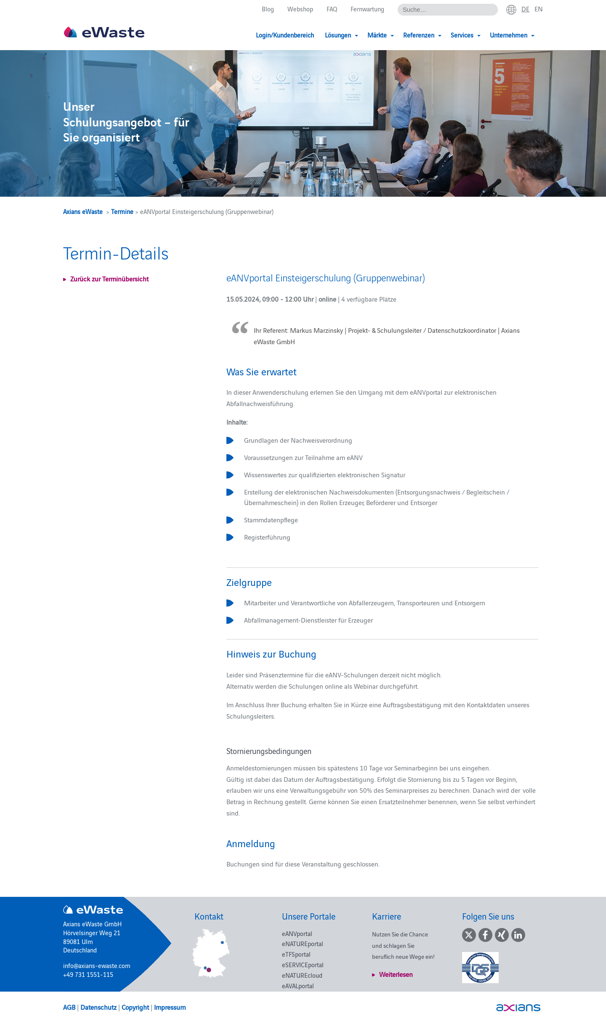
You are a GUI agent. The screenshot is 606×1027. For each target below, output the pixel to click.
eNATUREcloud (302, 975)
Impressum (170, 1006)
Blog (268, 9)
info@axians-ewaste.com (96, 965)
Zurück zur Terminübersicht (109, 278)
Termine (122, 211)
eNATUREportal (302, 943)
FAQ (332, 9)
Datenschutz (98, 1006)
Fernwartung (367, 9)
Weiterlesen (396, 974)
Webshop (300, 9)
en (538, 8)
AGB (69, 1006)
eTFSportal (296, 953)
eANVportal (297, 933)
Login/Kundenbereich (285, 34)
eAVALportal (298, 985)
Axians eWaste (83, 211)
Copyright (135, 1006)
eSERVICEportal (303, 964)
